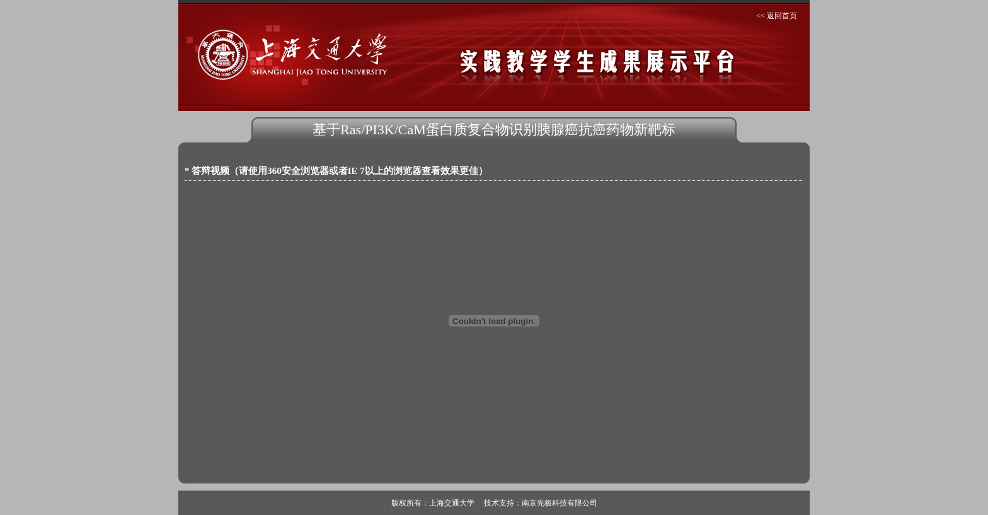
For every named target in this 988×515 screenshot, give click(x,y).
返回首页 (782, 15)
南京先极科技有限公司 (559, 503)
